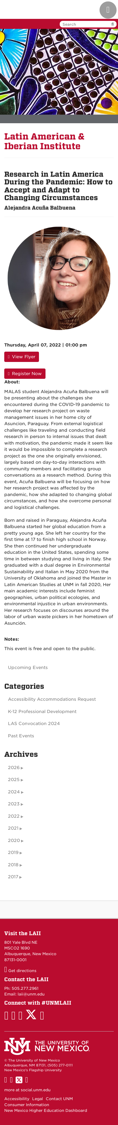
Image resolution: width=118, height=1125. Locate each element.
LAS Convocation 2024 (34, 723)
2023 (14, 804)
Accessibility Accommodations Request (52, 699)
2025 (14, 779)
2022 (14, 816)
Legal (37, 1098)
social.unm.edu (36, 1090)
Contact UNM (59, 1098)
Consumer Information (26, 1104)
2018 (13, 864)
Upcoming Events (28, 667)
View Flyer (21, 356)
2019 (13, 852)
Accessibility (16, 1098)
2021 (13, 828)
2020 (14, 840)
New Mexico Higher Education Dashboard (45, 1110)
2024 (14, 792)
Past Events (21, 735)
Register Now (25, 373)
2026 (14, 767)
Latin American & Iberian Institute (44, 141)
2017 (13, 876)
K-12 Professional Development (42, 711)
